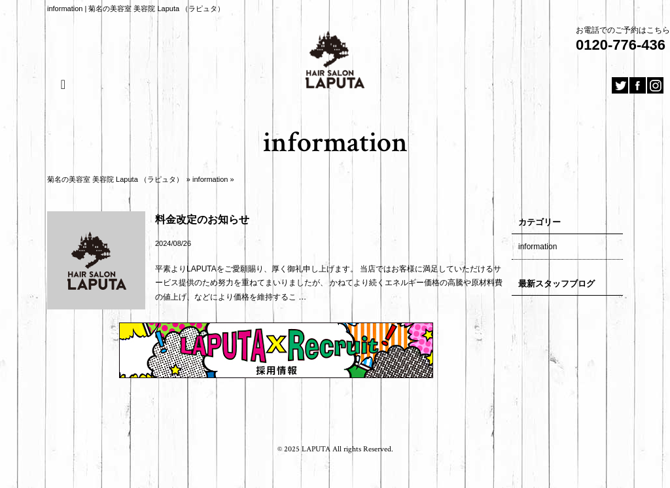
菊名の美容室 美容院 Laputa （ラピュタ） (115, 179)
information (210, 179)
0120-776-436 (620, 45)
